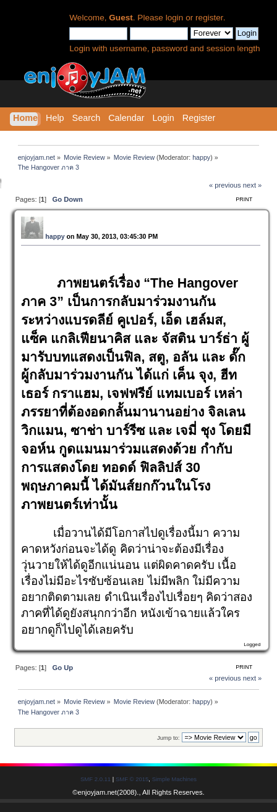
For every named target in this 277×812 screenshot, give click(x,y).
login (175, 17)
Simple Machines (174, 779)
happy (201, 157)
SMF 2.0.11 (95, 779)
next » (252, 185)
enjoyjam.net (97, 792)
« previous (225, 185)
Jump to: (168, 737)
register (209, 17)
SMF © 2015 (132, 779)
